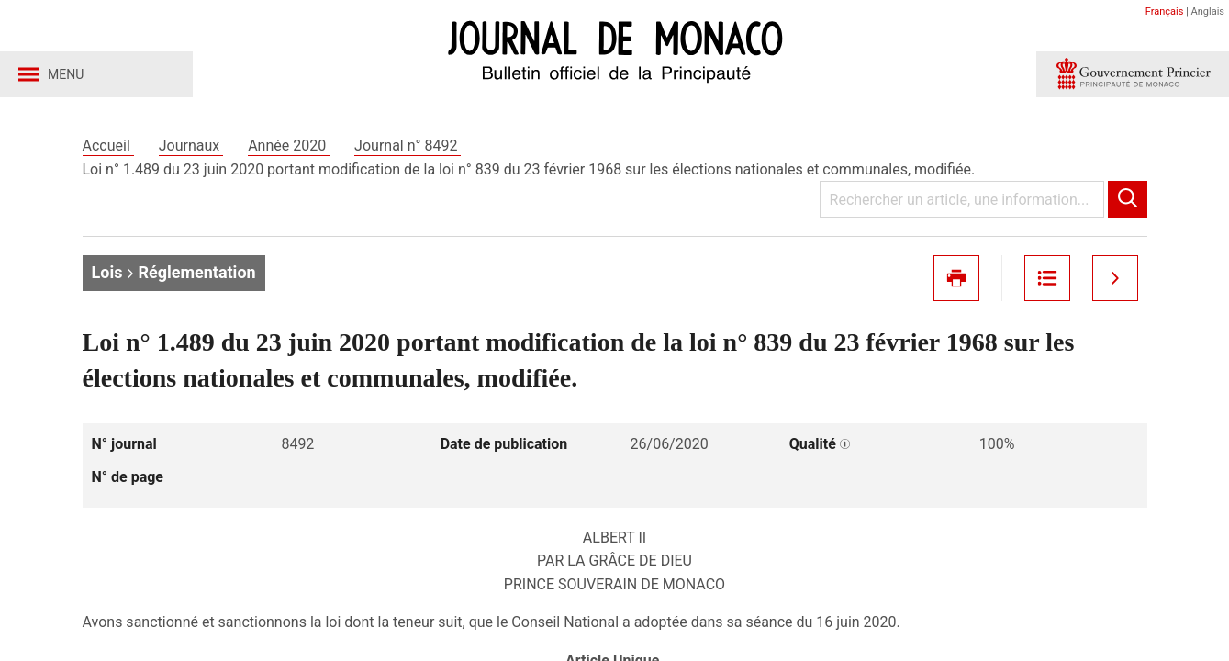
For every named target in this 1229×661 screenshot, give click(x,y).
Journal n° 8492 (407, 145)
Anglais (1207, 11)
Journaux (191, 145)
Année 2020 (289, 145)
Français (1164, 11)
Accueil (108, 145)
